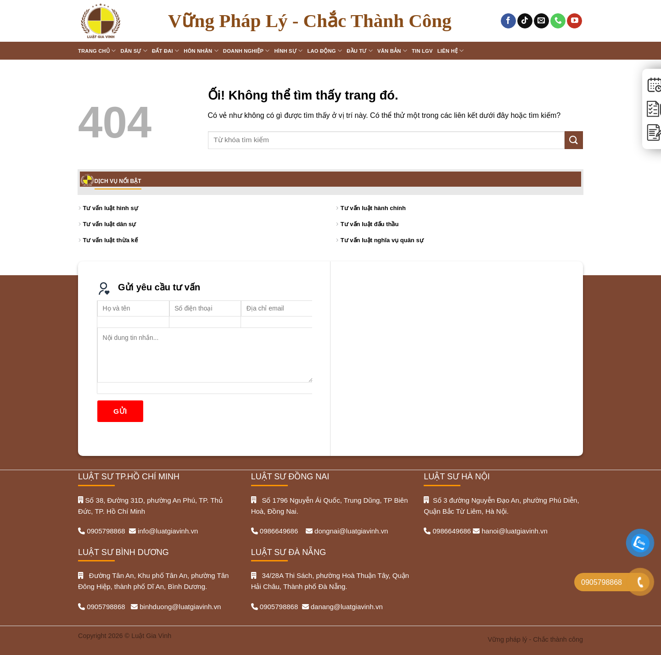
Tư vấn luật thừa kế (110, 240)
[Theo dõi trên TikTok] (524, 21)
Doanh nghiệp (246, 50)
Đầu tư (360, 50)
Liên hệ (450, 50)
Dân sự (133, 50)
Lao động (324, 50)
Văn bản (392, 50)
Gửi (120, 411)
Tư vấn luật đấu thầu (370, 224)
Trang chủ (97, 50)
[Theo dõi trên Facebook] (508, 21)
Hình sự (288, 50)
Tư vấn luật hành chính (373, 208)
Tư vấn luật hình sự (110, 208)
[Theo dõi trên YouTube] (574, 21)
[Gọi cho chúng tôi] (558, 21)
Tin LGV (422, 51)
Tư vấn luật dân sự (109, 224)
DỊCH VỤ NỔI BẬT (118, 181)
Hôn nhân (201, 50)
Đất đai (165, 50)
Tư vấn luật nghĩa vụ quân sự (382, 240)
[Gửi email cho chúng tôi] (541, 21)
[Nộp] (574, 140)
